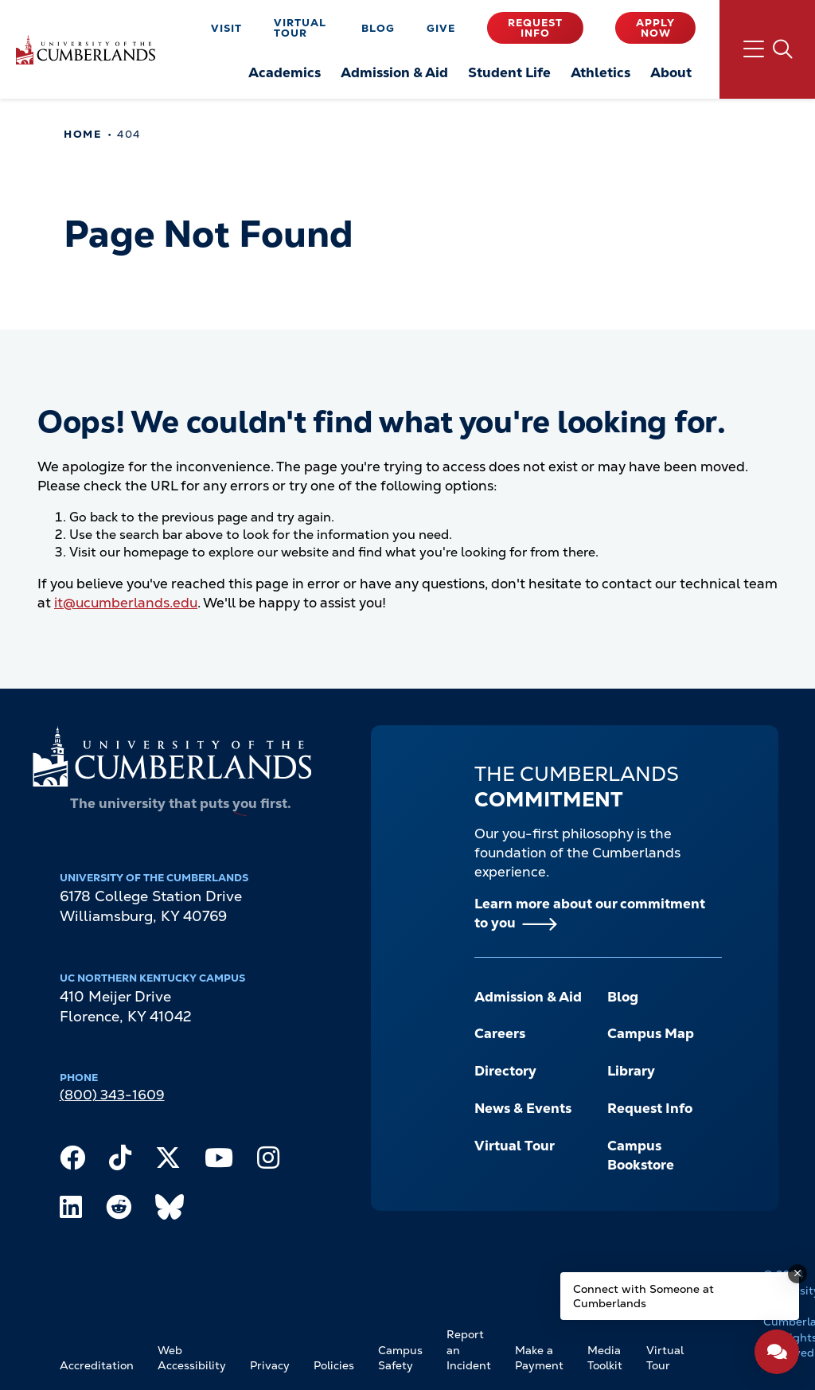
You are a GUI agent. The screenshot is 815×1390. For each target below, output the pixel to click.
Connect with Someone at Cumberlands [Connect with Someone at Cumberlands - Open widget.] (643, 1296)
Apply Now (655, 28)
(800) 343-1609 (112, 1094)
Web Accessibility (192, 1358)
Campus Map (650, 1033)
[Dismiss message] (797, 1273)
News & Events (522, 1108)
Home (82, 134)
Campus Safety (400, 1358)
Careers (499, 1033)
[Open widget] (777, 1351)
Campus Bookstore (640, 1155)
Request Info (535, 28)
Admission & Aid (528, 996)
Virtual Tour (300, 28)
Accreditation (97, 1365)
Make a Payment (539, 1358)
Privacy (270, 1365)
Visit (226, 28)
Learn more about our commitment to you (589, 913)
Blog (378, 28)
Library (631, 1071)
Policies (334, 1365)
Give (441, 28)
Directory (505, 1071)
